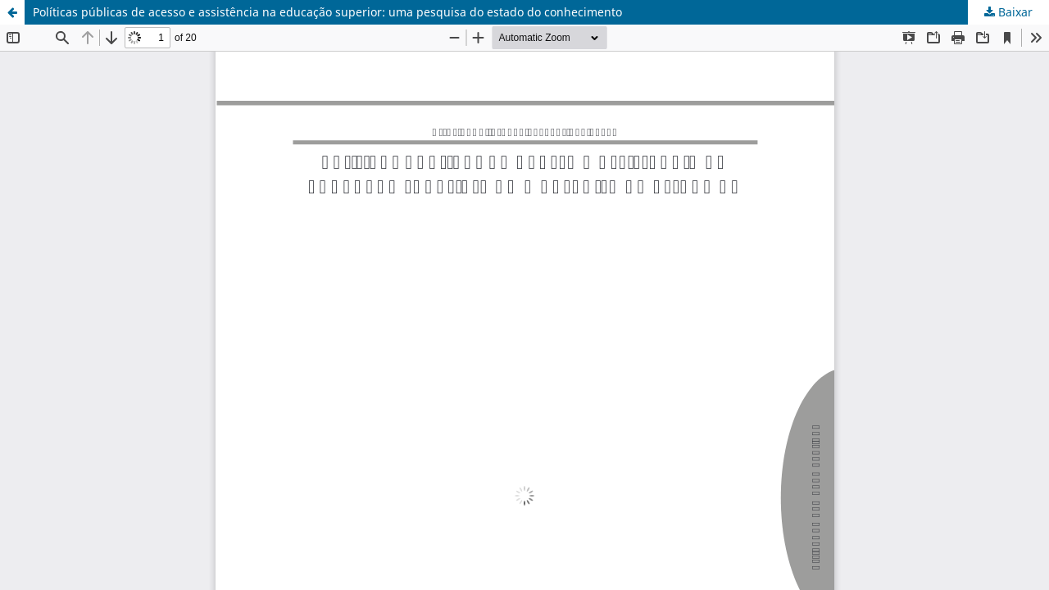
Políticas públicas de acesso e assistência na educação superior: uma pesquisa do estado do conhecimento (327, 12)
